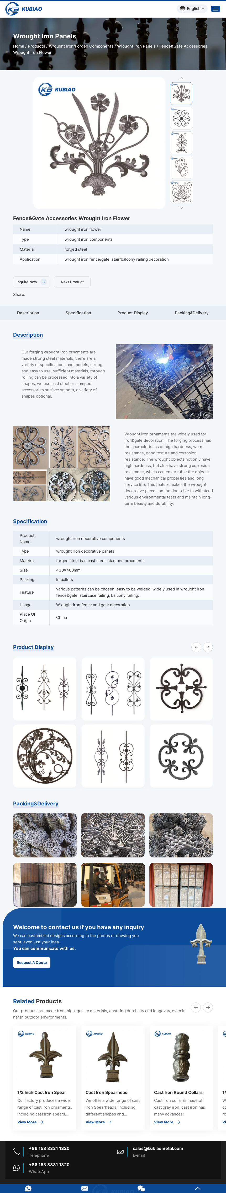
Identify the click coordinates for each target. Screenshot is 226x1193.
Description (28, 312)
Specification (78, 312)
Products (36, 46)
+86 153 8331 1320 (49, 1164)
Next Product (72, 282)
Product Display (133, 312)
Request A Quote (32, 962)
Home (18, 46)
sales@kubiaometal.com (158, 1148)
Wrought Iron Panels (136, 46)
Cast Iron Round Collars (178, 1092)
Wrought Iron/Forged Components (81, 46)
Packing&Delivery (192, 312)
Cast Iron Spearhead (107, 1092)
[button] (196, 647)
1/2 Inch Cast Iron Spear (41, 1092)
